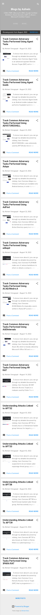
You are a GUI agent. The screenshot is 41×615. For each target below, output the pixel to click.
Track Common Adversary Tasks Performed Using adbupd (16, 245)
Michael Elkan (25, 610)
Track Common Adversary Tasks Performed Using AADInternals (16, 327)
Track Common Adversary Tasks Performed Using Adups (16, 164)
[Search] (38, 4)
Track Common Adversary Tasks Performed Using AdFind (16, 205)
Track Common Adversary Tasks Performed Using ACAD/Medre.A (16, 286)
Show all (34, 32)
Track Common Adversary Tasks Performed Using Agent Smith (18, 82)
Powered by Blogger (20, 606)
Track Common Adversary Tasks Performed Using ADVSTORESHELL (16, 123)
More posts (20, 598)
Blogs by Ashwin (20, 9)
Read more (33, 71)
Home (15, 24)
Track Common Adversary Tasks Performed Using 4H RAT (16, 368)
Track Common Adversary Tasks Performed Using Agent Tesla (18, 42)
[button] (37, 39)
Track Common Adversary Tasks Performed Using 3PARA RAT (16, 561)
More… (25, 24)
